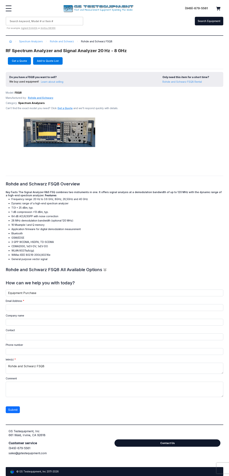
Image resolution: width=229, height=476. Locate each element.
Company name (15, 315)
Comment (11, 378)
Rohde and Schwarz (62, 41)
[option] (59, 142)
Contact (10, 330)
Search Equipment (209, 21)
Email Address (15, 300)
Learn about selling (52, 81)
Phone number (14, 344)
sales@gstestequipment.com (28, 453)
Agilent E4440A (29, 28)
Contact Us (167, 443)
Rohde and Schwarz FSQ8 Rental (182, 81)
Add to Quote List (48, 60)
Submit (13, 410)
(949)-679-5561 (19, 448)
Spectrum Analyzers (31, 41)
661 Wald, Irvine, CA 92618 (27, 435)
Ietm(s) (11, 359)
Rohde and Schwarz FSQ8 (114, 368)
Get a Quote (19, 60)
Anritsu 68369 (48, 28)
